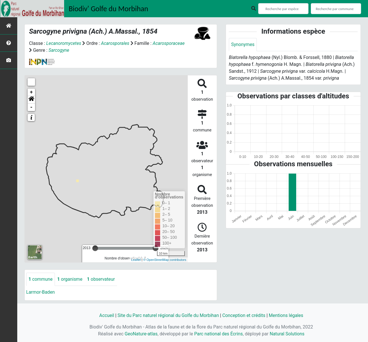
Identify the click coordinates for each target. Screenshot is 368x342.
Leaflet (136, 259)
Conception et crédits (244, 315)
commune (40, 279)
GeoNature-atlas (140, 334)
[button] (31, 100)
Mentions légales (286, 315)
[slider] (95, 248)
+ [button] (31, 92)
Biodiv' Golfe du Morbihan (108, 8)
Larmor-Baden (40, 292)
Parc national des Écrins (218, 334)
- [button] (31, 107)
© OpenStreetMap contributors (164, 259)
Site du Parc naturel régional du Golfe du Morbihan (167, 315)
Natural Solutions (287, 334)
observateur (102, 279)
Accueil (105, 315)
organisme (70, 279)
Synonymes (243, 44)
